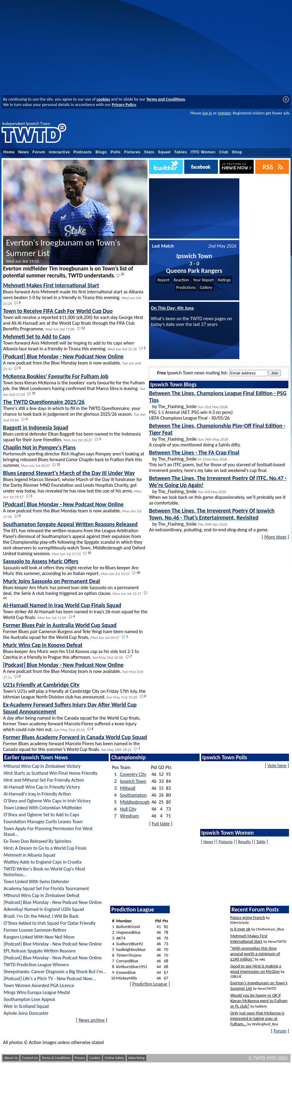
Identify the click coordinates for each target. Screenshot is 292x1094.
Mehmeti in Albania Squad (29, 855)
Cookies (95, 1058)
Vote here (276, 765)
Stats (149, 152)
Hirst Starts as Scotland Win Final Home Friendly (50, 773)
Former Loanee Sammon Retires (35, 930)
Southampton (133, 795)
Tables (180, 152)
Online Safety (114, 1058)
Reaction (181, 280)
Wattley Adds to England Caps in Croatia (43, 862)
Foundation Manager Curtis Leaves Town (43, 821)
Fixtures (132, 152)
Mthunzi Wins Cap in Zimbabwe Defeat (41, 895)
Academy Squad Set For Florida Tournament (46, 888)
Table (261, 841)
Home (9, 152)
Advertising (136, 1058)
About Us (11, 1058)
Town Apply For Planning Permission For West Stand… (48, 831)
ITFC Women (203, 152)
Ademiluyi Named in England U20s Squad (44, 909)
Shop (237, 152)
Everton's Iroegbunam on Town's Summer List (63, 250)
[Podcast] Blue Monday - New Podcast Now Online (53, 902)
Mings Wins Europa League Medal (37, 992)
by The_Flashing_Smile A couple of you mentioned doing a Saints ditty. (217, 435)
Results (244, 841)
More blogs (275, 537)
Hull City (128, 809)
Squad (164, 152)
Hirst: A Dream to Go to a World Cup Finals (45, 848)
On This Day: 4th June (172, 308)
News (23, 152)
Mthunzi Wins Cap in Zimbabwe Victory (42, 766)
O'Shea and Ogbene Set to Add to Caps (41, 814)
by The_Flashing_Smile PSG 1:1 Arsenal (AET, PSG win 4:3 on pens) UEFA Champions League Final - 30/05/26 (218, 405)
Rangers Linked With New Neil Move (39, 937)
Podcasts (82, 152)
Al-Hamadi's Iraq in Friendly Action (37, 794)
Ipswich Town (133, 781)
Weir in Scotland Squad (26, 1006)
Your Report (203, 280)
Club (223, 152)
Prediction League (149, 984)
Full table (161, 824)
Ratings (224, 280)
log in (207, 113)
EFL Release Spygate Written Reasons (40, 951)
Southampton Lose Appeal (29, 999)
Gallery (206, 287)
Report (163, 280)
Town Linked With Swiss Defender (36, 881)
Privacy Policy (124, 104)
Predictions (186, 287)
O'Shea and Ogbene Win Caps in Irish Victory (47, 801)
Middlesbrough (135, 802)
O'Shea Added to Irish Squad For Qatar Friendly (49, 923)
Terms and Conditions (165, 99)
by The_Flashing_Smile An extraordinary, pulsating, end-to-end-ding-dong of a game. (212, 520)
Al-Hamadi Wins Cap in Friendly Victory (42, 787)
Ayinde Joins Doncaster (26, 1013)
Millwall (127, 788)
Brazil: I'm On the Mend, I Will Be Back (41, 916)
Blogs (101, 152)
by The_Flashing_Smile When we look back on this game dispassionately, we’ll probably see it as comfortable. (218, 490)
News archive (91, 1020)
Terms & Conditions (56, 1058)
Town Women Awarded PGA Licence (39, 985)
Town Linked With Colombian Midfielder (43, 808)
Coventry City (133, 774)
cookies (103, 99)
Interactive (59, 152)
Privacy (80, 1058)
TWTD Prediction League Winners (36, 964)
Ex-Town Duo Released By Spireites (37, 841)
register (224, 113)
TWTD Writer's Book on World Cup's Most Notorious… (44, 871)
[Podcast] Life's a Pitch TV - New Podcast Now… (49, 978)
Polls (115, 152)
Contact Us (30, 1058)
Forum (39, 152)
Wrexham (129, 816)
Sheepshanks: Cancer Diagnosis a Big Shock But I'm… (55, 971)
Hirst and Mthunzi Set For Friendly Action (44, 780)
